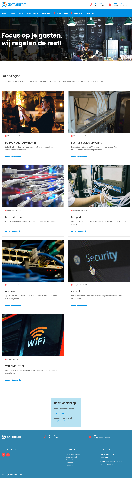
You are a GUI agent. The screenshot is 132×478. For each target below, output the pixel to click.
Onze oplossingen (73, 454)
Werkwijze (47, 13)
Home (4, 13)
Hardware (11, 291)
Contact (91, 13)
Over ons (78, 13)
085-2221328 (100, 5)
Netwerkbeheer (14, 217)
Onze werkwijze (72, 457)
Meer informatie (13, 157)
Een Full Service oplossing (86, 142)
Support (76, 217)
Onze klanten (63, 13)
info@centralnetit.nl (122, 5)
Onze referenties (73, 460)
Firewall (75, 291)
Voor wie (32, 13)
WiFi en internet (14, 366)
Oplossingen (17, 13)
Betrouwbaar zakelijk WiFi (20, 142)
